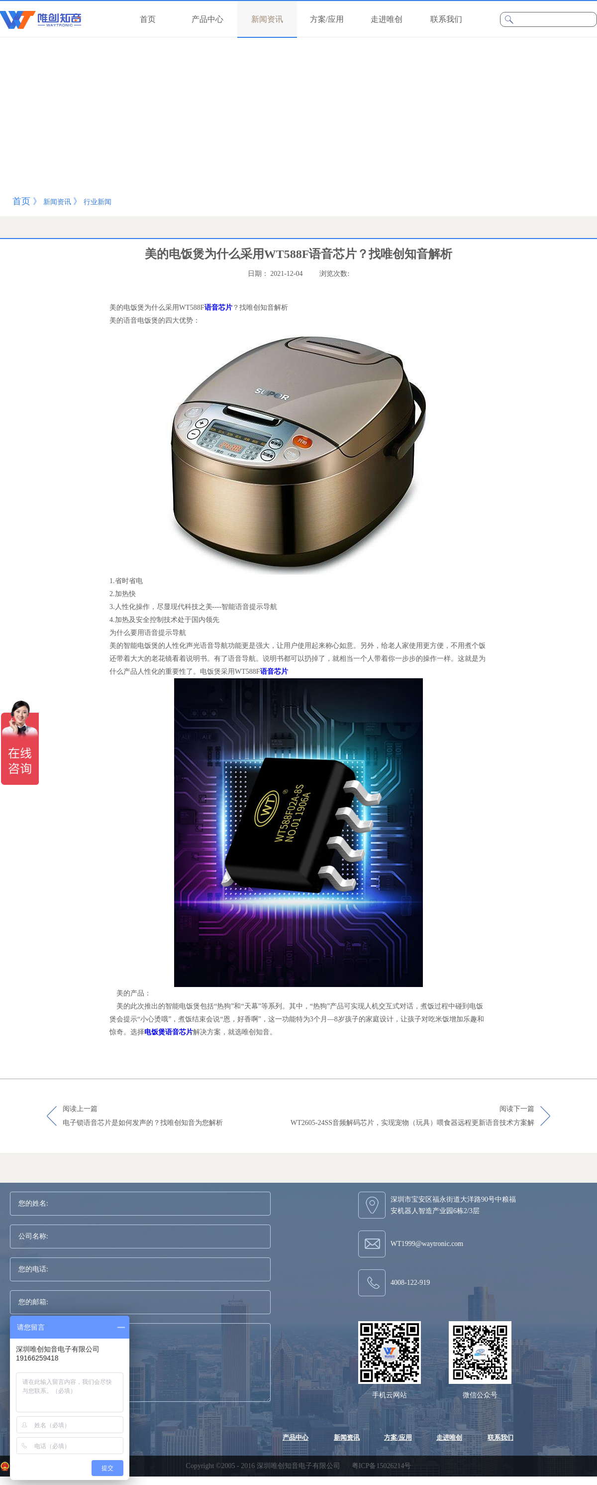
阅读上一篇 (143, 1116)
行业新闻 (97, 202)
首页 (148, 19)
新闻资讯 (57, 202)
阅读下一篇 (412, 1116)
